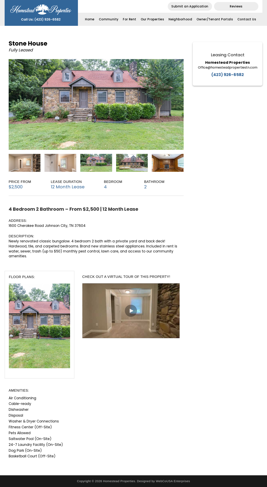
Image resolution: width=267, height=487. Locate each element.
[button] (190, 6)
